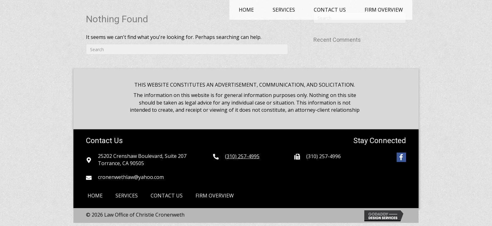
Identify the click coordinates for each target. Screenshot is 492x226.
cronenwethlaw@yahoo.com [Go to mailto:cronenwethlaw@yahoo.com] (131, 177)
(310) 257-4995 (242, 156)
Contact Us (167, 195)
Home (95, 195)
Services (126, 195)
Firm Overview (214, 195)
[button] (401, 157)
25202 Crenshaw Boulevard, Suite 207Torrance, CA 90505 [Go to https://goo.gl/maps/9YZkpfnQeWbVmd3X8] (142, 160)
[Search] (187, 49)
